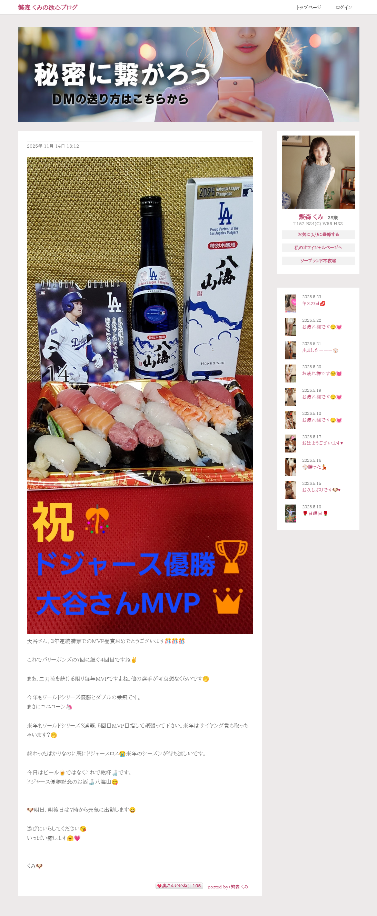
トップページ (309, 7)
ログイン (344, 7)
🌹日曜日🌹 (315, 513)
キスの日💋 (314, 303)
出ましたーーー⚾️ (320, 350)
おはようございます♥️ (322, 443)
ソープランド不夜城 (318, 260)
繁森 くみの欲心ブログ (48, 7)
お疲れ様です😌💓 (322, 327)
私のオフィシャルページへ (318, 247)
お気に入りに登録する (318, 234)
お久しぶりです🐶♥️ (321, 490)
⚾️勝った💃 (314, 467)
